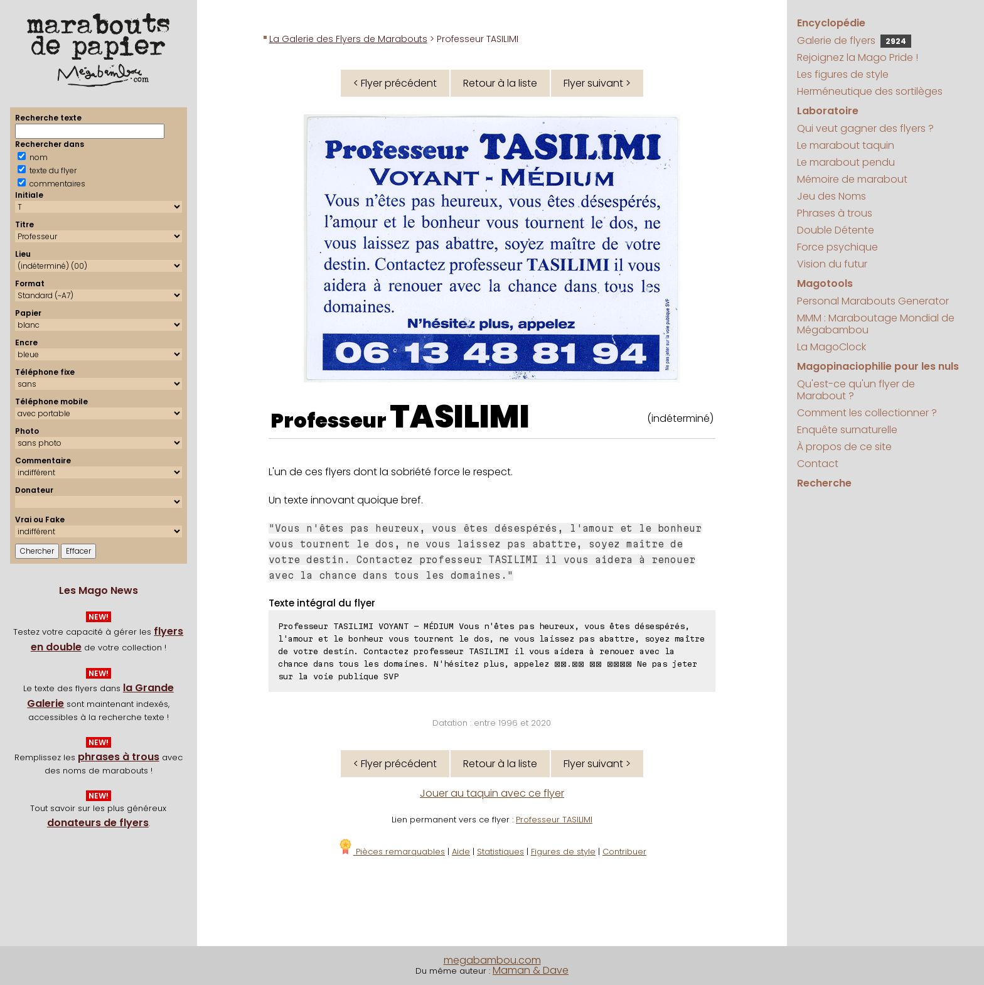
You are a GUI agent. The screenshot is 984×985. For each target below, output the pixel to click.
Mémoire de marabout (852, 179)
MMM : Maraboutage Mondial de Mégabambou (876, 324)
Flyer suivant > (597, 83)
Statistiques (500, 852)
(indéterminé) (680, 418)
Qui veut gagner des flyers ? (865, 128)
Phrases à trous (834, 213)
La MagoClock (831, 347)
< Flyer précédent (395, 83)
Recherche (824, 483)
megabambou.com (492, 960)
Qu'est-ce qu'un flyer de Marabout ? (856, 390)
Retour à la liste (500, 83)
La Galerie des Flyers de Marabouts (348, 39)
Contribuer (624, 852)
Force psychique (837, 247)
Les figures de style (843, 74)
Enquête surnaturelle (847, 430)
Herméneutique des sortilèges (870, 91)
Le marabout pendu (846, 162)
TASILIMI (460, 417)
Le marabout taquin (845, 145)
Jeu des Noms (831, 196)
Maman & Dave (531, 970)
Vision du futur (832, 264)
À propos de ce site (844, 446)
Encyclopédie (831, 23)
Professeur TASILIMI (554, 820)
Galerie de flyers (854, 40)
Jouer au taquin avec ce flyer (492, 793)
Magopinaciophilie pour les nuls (878, 366)
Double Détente (835, 230)
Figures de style (563, 852)
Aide (461, 852)
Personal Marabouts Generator (873, 301)
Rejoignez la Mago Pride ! (857, 57)
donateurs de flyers (98, 822)
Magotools (825, 283)
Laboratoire (827, 111)
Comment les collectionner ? (867, 413)
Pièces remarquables (391, 852)
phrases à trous (118, 757)
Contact (817, 463)
